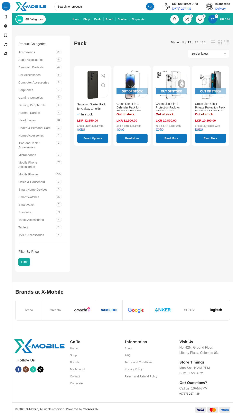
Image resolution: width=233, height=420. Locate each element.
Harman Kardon (29, 116)
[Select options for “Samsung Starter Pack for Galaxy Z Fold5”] (92, 141)
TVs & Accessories (31, 238)
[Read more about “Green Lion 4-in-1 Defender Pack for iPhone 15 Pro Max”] (132, 141)
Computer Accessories (33, 85)
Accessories (26, 55)
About (128, 351)
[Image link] (39, 349)
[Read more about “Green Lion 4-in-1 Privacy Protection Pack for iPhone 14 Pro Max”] (210, 141)
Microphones (27, 158)
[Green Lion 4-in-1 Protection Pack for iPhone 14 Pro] (171, 88)
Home (74, 351)
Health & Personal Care (34, 131)
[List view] (213, 46)
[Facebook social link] (18, 373)
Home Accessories (31, 138)
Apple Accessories (31, 63)
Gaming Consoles (30, 101)
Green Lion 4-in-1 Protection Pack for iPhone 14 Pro (169, 112)
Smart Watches (28, 200)
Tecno (29, 313)
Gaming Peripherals (32, 108)
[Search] (109, 8)
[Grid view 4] (226, 46)
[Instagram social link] (26, 373)
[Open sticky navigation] (30, 22)
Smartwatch (26, 208)
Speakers (24, 215)
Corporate (76, 386)
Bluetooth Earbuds (31, 70)
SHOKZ (189, 313)
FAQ (127, 358)
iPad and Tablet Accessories (28, 148)
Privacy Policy (133, 372)
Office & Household (31, 185)
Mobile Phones (28, 177)
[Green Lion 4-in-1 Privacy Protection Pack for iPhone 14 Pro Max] (210, 88)
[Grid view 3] (220, 46)
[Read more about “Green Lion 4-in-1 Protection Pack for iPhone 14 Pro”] (171, 141)
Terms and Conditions (138, 365)
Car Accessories (29, 78)
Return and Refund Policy (141, 379)
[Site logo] (35, 8)
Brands (74, 365)
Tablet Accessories (31, 223)
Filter (24, 265)
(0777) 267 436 (190, 397)
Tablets (23, 230)
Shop (73, 358)
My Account (77, 372)
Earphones (25, 93)
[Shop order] (208, 57)
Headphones (27, 123)
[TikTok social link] (40, 373)
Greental (56, 313)
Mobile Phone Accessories (27, 168)
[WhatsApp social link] (33, 373)
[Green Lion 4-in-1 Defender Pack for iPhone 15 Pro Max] (132, 88)
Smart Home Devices (32, 192)
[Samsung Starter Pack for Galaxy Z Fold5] (92, 88)
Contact (75, 379)
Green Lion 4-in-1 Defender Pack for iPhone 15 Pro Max (129, 112)
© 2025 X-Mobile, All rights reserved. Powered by (56, 412)
